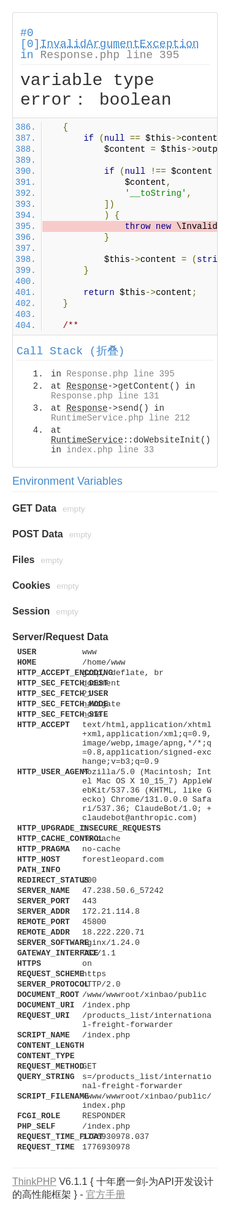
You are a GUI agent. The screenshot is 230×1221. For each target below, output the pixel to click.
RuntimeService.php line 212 (120, 418)
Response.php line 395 (109, 55)
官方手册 (105, 1194)
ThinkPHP (34, 1181)
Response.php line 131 (105, 396)
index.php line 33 (110, 450)
